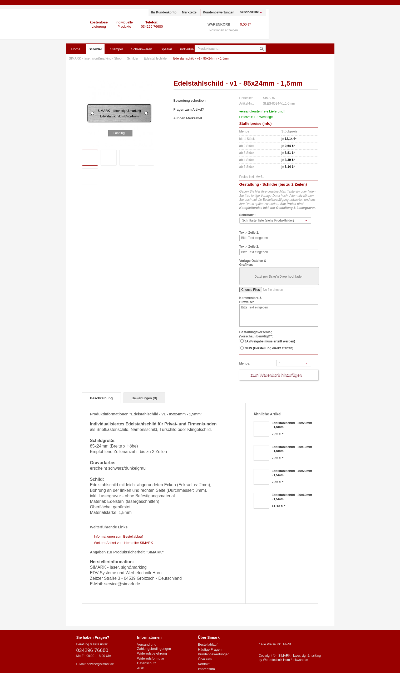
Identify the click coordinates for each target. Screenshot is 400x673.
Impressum (206, 669)
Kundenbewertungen (218, 12)
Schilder (133, 58)
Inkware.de (300, 660)
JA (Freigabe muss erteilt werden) (270, 341)
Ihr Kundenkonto (163, 12)
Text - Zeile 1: (249, 232)
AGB (140, 668)
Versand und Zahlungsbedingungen (154, 646)
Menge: (244, 363)
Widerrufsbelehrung (152, 653)
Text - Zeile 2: (249, 246)
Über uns (205, 659)
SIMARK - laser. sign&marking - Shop (34, 24)
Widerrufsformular (150, 658)
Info (267, 123)
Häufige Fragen (210, 649)
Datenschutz (146, 663)
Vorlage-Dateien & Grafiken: (252, 263)
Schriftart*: (247, 215)
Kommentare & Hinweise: (250, 300)
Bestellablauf (208, 644)
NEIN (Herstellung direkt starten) (269, 348)
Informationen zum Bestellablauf (118, 536)
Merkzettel (189, 12)
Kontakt (204, 664)
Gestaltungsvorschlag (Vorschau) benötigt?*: (256, 334)
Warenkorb (259, 28)
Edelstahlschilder (156, 58)
